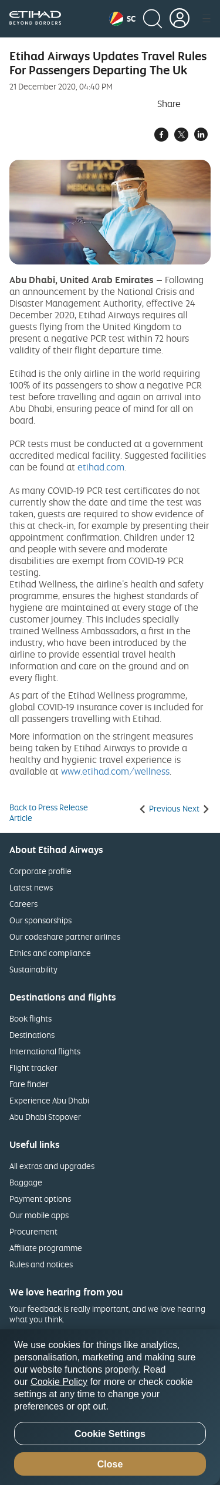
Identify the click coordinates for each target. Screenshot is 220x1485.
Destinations (32, 1034)
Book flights (30, 1018)
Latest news (31, 887)
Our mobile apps (39, 1215)
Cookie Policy (59, 1382)
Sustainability (33, 969)
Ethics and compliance (50, 952)
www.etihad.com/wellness (115, 771)
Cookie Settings (110, 1434)
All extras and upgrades (51, 1165)
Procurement (33, 1231)
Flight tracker (33, 1067)
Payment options (40, 1198)
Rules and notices (41, 1264)
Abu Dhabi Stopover (45, 1116)
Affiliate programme (45, 1247)
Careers (23, 903)
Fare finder (29, 1083)
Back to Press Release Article (48, 812)
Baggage (25, 1182)
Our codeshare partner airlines (64, 936)
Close (110, 1464)
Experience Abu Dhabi (49, 1100)
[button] (122, 19)
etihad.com (100, 466)
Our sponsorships (40, 920)
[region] (110, 1407)
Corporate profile (40, 870)
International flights (44, 1051)
